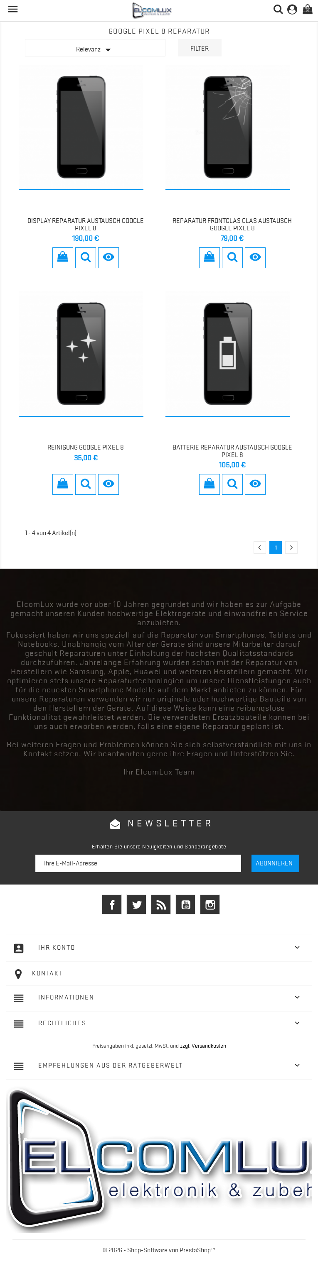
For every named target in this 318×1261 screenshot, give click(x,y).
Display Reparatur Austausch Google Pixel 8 (85, 224)
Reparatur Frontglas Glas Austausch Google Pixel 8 (232, 224)
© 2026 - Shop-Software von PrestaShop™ (159, 1250)
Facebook (111, 904)
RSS (160, 904)
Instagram (209, 904)
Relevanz (95, 50)
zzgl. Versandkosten (203, 1045)
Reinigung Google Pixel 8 (85, 447)
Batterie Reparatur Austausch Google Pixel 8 (232, 451)
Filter (199, 48)
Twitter (136, 904)
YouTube (185, 904)
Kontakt (47, 973)
